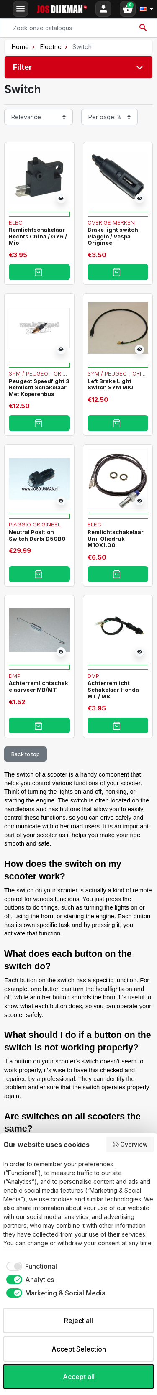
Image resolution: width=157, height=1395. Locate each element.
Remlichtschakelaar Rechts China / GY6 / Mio (38, 236)
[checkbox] (30, 1266)
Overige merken (111, 222)
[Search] (78, 28)
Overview (130, 1144)
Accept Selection (78, 1349)
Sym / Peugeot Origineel (45, 373)
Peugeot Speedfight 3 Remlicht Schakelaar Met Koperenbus (39, 387)
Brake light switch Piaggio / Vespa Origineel (113, 236)
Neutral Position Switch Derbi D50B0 (37, 535)
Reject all (78, 1320)
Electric (51, 47)
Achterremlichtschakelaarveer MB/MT (38, 686)
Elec (16, 222)
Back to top (25, 754)
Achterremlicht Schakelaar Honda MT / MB (113, 689)
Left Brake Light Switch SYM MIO (111, 384)
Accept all (79, 1376)
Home (20, 47)
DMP (15, 675)
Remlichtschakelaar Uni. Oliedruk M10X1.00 (116, 538)
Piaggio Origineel (35, 524)
